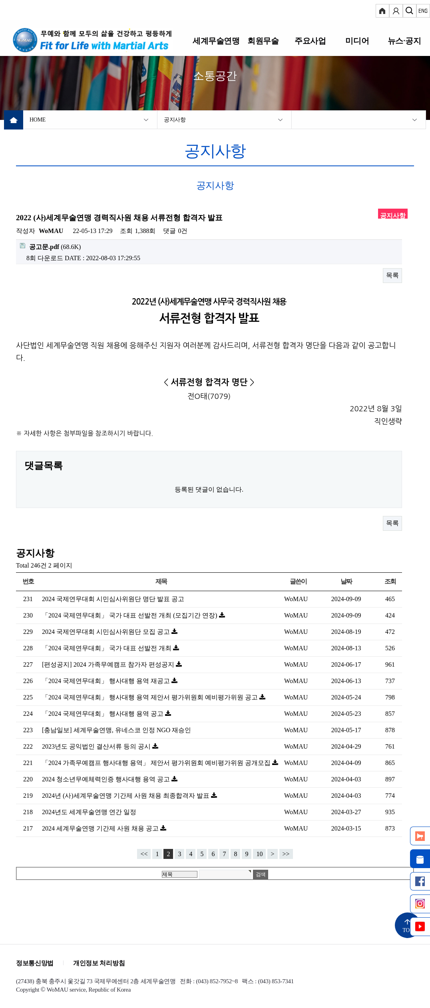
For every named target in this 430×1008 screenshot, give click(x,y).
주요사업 (310, 40)
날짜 (346, 581)
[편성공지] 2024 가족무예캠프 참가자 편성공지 (109, 664)
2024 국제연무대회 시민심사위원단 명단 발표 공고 (113, 599)
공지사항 (175, 120)
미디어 (357, 40)
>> (286, 854)
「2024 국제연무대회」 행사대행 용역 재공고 (106, 680)
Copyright (27, 989)
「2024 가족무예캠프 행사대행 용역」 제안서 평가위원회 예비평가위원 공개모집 (157, 762)
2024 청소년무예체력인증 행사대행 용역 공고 (106, 779)
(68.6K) (50, 246)
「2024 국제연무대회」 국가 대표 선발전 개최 (107, 648)
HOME (38, 120)
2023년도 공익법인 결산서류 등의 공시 (97, 746)
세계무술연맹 (216, 40)
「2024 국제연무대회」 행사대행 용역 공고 (103, 713)
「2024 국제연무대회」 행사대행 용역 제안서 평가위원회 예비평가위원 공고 (150, 697)
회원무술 (263, 40)
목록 (392, 275)
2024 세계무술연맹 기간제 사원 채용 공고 (101, 828)
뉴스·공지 (404, 40)
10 (259, 854)
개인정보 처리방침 (99, 963)
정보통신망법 (35, 963)
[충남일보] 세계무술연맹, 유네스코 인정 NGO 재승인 (116, 730)
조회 (390, 581)
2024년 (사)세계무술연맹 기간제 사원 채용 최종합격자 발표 (126, 795)
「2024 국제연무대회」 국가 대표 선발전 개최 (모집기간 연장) (130, 615)
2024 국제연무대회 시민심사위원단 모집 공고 (106, 631)
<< (143, 854)
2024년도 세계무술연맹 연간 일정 (89, 812)
